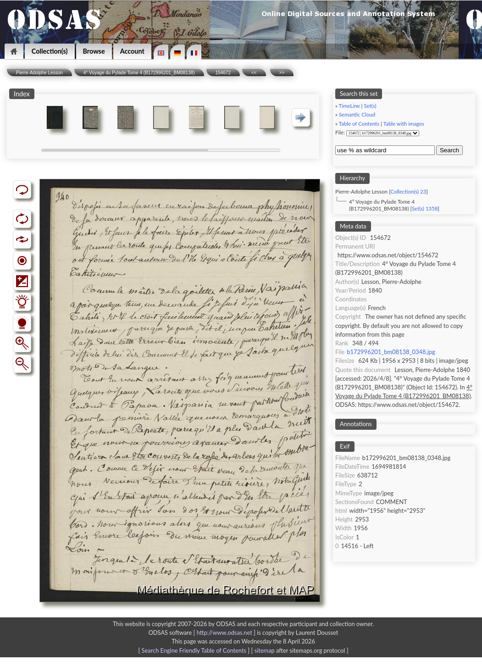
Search (449, 150)
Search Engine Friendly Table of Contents (194, 650)
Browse (94, 51)
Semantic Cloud (357, 114)
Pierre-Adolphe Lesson (39, 72)
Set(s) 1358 (425, 208)
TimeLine (349, 106)
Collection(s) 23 (408, 191)
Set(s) (370, 106)
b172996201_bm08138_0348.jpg (391, 351)
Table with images (403, 124)
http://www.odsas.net (224, 632)
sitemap (265, 650)
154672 (223, 72)
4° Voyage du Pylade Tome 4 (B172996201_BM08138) (139, 72)
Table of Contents (359, 124)
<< (254, 72)
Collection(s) (50, 51)
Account (132, 51)
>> (282, 72)
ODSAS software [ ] (203, 632)
